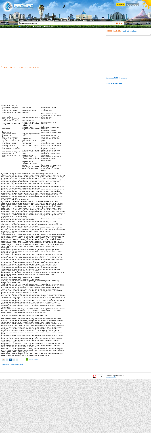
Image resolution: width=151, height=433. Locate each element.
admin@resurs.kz (111, 431)
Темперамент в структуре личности (12, 418)
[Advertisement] (52, 46)
